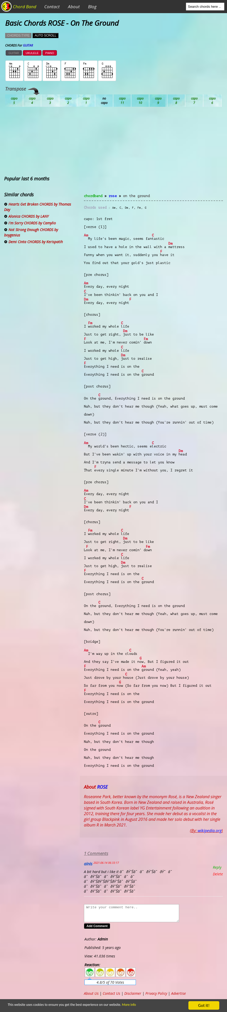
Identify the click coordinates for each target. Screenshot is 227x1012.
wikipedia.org (210, 830)
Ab (14, 100)
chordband (93, 196)
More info (124, 1004)
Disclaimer (132, 993)
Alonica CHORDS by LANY (28, 216)
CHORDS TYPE (18, 35)
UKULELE (32, 53)
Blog (92, 7)
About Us (91, 993)
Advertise (178, 993)
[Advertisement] (153, 153)
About (74, 7)
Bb (50, 100)
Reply (217, 867)
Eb (140, 100)
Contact (52, 7)
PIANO (49, 53)
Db (104, 100)
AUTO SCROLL (45, 35)
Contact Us (111, 993)
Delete (218, 874)
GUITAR (13, 53)
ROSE (113, 196)
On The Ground (136, 196)
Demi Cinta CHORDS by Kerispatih (35, 241)
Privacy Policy (156, 993)
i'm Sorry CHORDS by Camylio (32, 223)
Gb (194, 100)
